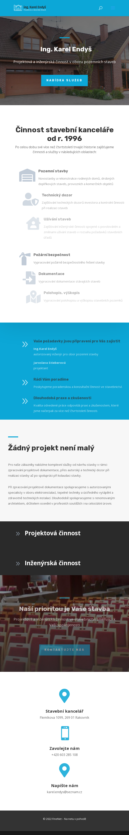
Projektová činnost (53, 533)
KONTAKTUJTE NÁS (64, 650)
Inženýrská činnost (53, 563)
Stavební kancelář (64, 711)
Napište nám (64, 785)
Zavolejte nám (64, 748)
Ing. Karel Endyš (66, 36)
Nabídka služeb (64, 67)
